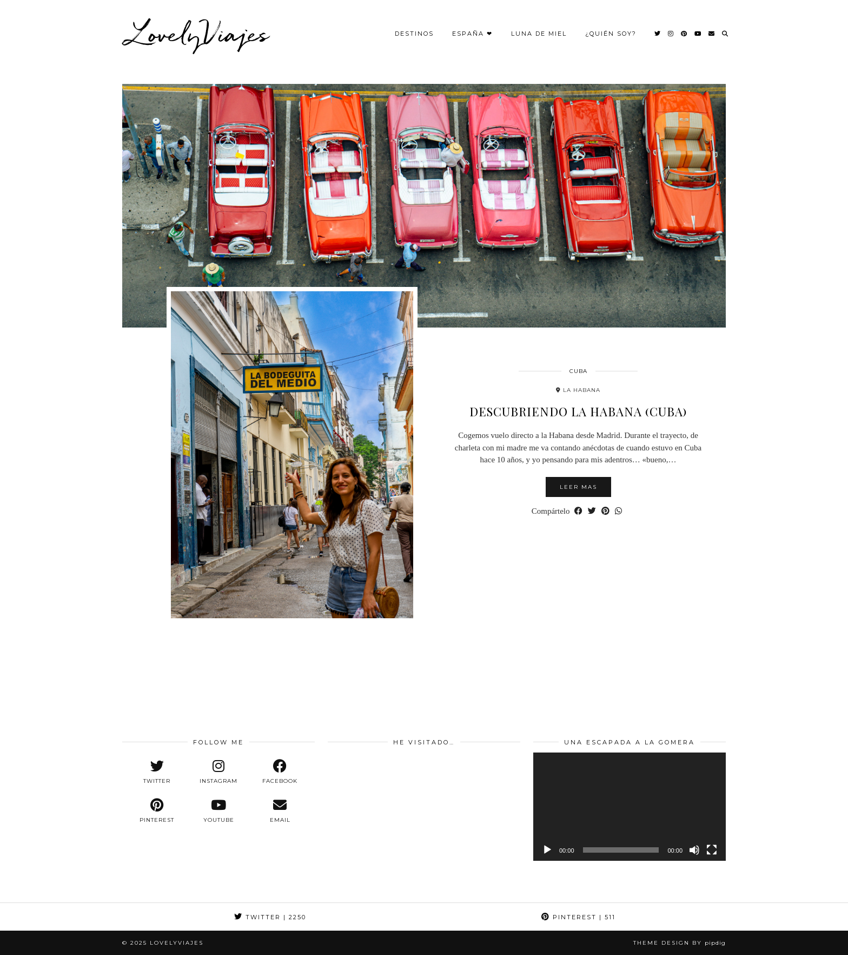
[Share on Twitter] (592, 511)
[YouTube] (698, 33)
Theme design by (679, 942)
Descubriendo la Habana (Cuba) (578, 411)
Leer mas (578, 486)
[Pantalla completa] (711, 850)
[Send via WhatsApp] (618, 511)
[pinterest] (157, 811)
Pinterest (578, 917)
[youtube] (218, 811)
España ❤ (472, 33)
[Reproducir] (547, 850)
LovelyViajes (198, 33)
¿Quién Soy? (611, 33)
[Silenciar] (694, 850)
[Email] (712, 33)
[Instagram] (671, 33)
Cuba (578, 371)
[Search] (725, 33)
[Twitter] (657, 33)
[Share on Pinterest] (605, 511)
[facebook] (280, 772)
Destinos (414, 33)
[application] (629, 807)
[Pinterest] (684, 33)
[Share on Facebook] (578, 511)
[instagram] (218, 772)
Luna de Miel (539, 33)
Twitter (270, 917)
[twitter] (157, 772)
